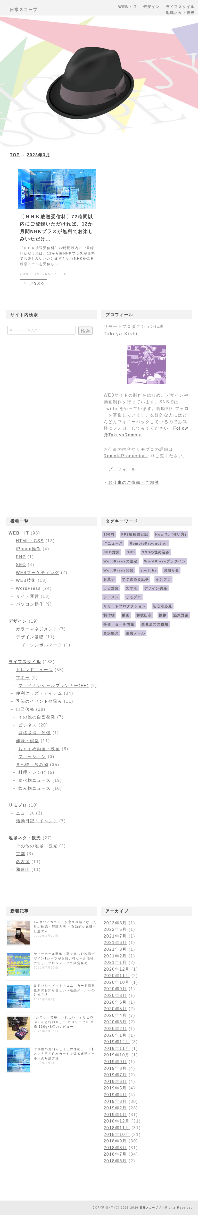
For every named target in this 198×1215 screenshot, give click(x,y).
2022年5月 (115, 929)
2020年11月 (117, 975)
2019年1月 (115, 1114)
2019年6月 (115, 1081)
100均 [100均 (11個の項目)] (108, 534)
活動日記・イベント (37, 821)
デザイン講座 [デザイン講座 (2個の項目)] (155, 588)
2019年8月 (115, 1068)
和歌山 (23, 869)
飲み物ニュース (34, 788)
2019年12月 (117, 1042)
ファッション (32, 756)
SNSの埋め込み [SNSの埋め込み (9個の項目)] (156, 552)
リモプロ (18, 805)
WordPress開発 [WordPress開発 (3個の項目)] (118, 570)
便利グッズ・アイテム (39, 693)
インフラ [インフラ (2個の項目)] (163, 579)
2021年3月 (115, 949)
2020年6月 (115, 1002)
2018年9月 (115, 1141)
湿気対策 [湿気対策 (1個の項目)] (181, 615)
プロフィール (122, 469)
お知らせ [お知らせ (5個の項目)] (171, 570)
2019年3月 (115, 1101)
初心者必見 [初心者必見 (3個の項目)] (162, 606)
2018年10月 (117, 1134)
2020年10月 (117, 982)
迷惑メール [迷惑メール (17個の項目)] (135, 633)
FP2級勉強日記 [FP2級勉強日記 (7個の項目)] (134, 534)
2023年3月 (38, 155)
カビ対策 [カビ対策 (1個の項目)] (111, 588)
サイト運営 (27, 596)
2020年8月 (115, 995)
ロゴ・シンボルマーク (39, 645)
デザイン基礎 (30, 637)
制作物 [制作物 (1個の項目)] (109, 615)
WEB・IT (19, 533)
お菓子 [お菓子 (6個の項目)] (109, 579)
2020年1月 (115, 1035)
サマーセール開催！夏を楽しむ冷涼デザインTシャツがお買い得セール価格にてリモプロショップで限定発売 (64, 958)
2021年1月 (115, 962)
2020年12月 (117, 969)
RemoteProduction (125, 456)
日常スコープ (24, 9)
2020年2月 (115, 1028)
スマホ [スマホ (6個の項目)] (131, 588)
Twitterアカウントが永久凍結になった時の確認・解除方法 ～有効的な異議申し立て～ (65, 926)
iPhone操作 (28, 549)
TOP (15, 155)
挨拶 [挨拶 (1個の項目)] (163, 615)
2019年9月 (115, 1061)
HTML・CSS (30, 541)
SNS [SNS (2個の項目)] (131, 552)
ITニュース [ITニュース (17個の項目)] (113, 543)
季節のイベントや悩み (39, 701)
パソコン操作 (30, 604)
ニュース (25, 813)
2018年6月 (115, 1161)
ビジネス (27, 725)
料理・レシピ (32, 772)
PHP (21, 557)
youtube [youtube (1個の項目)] (148, 570)
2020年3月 (115, 1022)
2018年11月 (117, 1128)
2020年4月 (115, 1015)
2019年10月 (117, 1055)
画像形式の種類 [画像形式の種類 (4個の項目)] (154, 624)
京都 (20, 854)
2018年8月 (115, 1148)
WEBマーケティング (37, 572)
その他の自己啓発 (36, 717)
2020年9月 (115, 989)
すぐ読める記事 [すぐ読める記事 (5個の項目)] (135, 579)
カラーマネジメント (37, 629)
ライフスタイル (25, 662)
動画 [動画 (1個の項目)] (126, 615)
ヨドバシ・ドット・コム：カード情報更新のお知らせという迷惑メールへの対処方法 (64, 990)
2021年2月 (115, 956)
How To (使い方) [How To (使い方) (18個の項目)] (170, 534)
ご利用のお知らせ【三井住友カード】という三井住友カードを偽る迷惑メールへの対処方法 (64, 1053)
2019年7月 (115, 1075)
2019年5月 (115, 1088)
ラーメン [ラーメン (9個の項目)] (111, 597)
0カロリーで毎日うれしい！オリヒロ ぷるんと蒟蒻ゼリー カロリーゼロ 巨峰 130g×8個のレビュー (64, 1022)
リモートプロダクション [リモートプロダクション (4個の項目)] (124, 606)
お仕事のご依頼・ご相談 (133, 482)
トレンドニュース (54, 274)
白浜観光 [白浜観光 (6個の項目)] (111, 633)
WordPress (28, 588)
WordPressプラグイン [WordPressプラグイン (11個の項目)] (165, 561)
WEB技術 (26, 580)
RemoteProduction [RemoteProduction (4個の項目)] (149, 543)
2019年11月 (117, 1048)
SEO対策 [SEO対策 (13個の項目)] (111, 552)
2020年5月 (115, 1009)
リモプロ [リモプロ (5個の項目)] (133, 597)
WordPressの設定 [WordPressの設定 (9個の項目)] (120, 561)
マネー (23, 677)
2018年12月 (117, 1121)
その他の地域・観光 (37, 846)
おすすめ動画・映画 (39, 749)
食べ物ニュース (34, 780)
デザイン (18, 621)
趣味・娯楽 (27, 741)
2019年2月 (115, 1108)
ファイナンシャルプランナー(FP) (53, 685)
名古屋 (23, 862)
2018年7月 (115, 1154)
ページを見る (33, 283)
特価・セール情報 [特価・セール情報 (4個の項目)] (118, 624)
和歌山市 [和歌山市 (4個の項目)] (144, 615)
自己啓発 (25, 709)
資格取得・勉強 (34, 733)
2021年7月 (115, 936)
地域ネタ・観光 (25, 838)
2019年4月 (115, 1095)
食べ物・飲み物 (32, 764)
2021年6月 (115, 942)
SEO (21, 564)
